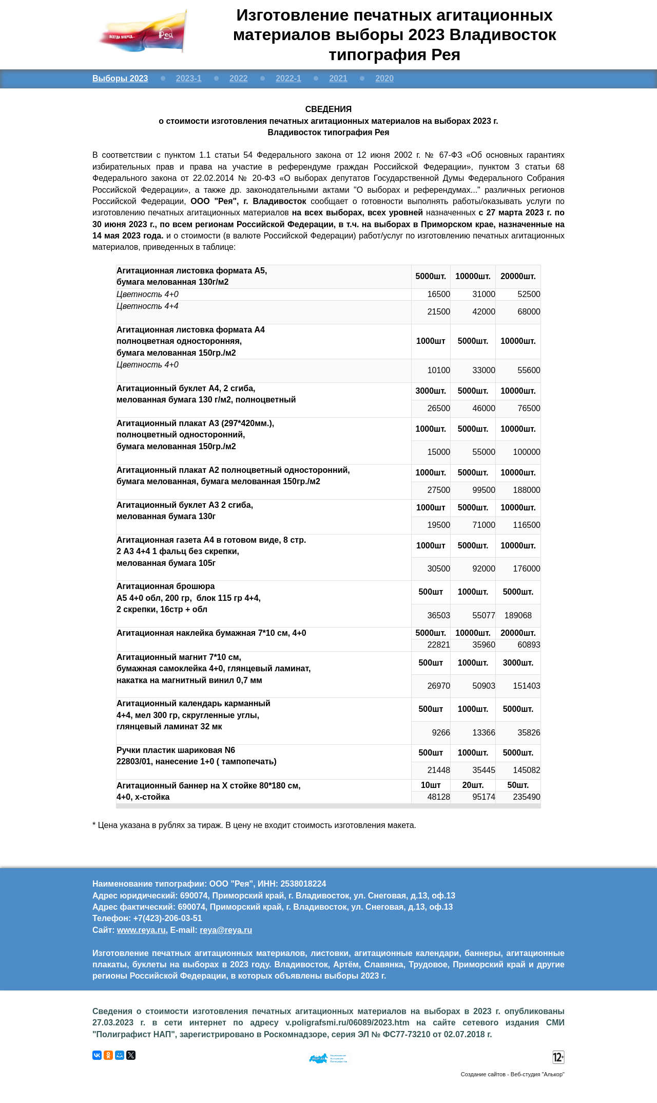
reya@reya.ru (226, 930)
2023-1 (189, 78)
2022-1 (288, 78)
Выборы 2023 (120, 78)
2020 (384, 78)
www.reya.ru (141, 930)
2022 (238, 78)
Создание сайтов (483, 1074)
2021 (338, 78)
